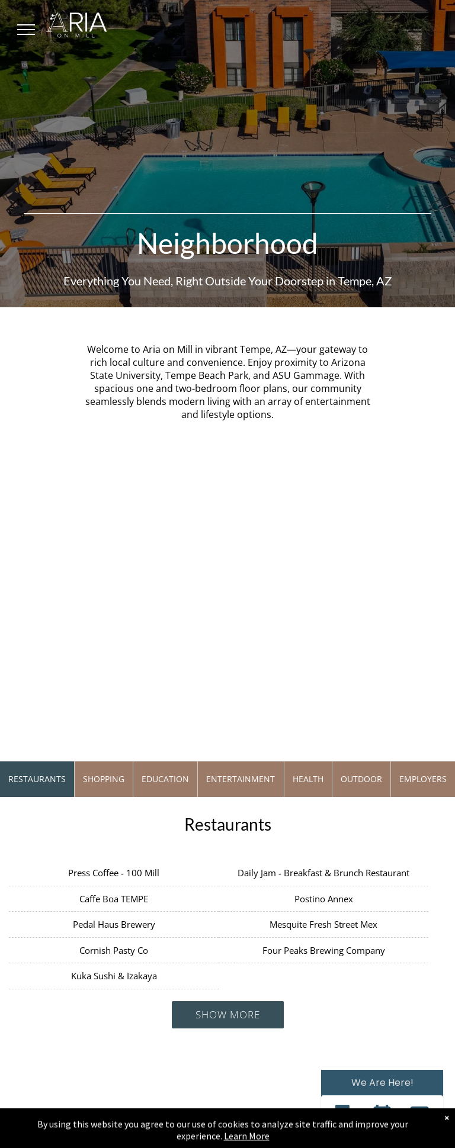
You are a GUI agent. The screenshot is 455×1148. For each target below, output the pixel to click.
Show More (228, 1014)
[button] (344, 1115)
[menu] (26, 29)
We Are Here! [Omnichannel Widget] (382, 1082)
